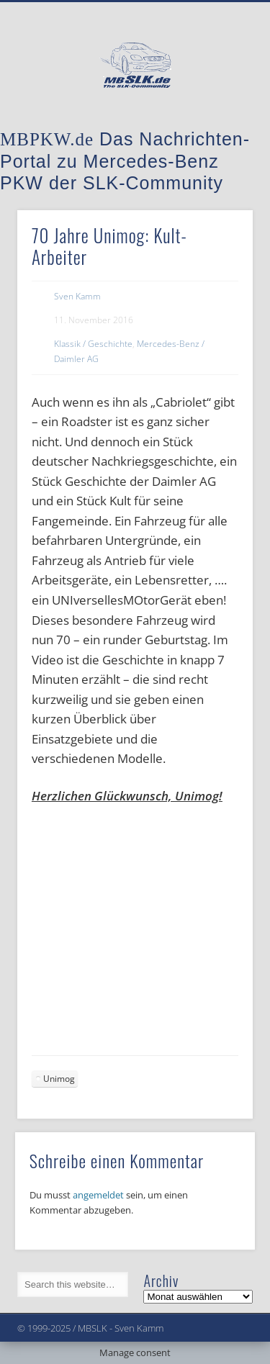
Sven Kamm (77, 296)
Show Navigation (218, 128)
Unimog (59, 1078)
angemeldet (98, 1194)
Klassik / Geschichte (93, 344)
